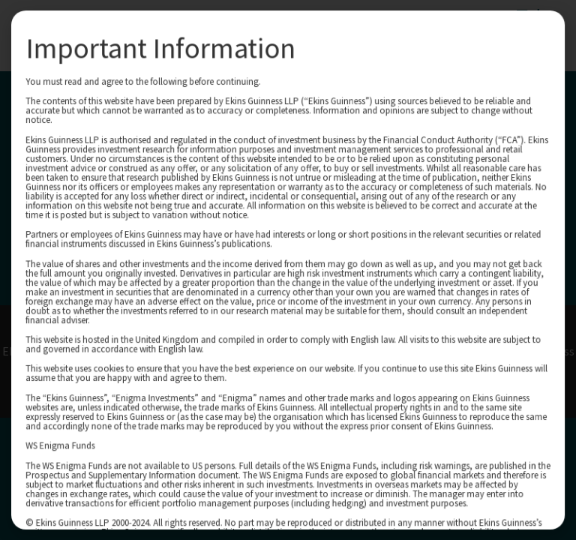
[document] (288, 270)
